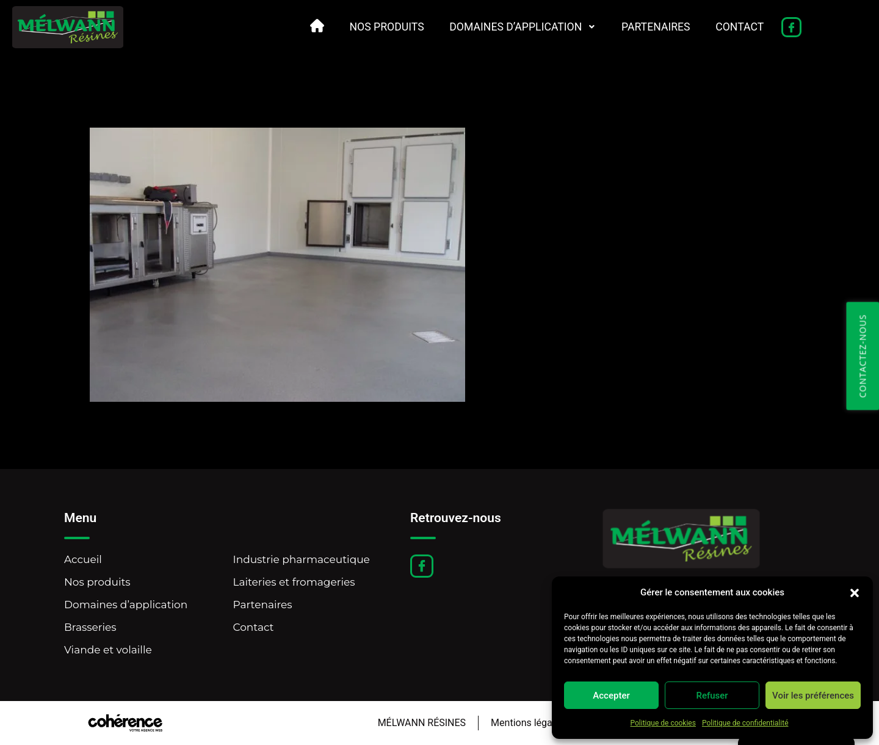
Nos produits (380, 26)
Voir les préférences (813, 695)
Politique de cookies (663, 723)
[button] (854, 592)
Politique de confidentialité (745, 723)
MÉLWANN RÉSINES (419, 723)
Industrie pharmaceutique (301, 559)
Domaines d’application (518, 26)
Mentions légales (526, 723)
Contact (739, 26)
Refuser (712, 695)
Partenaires (654, 26)
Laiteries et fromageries (294, 582)
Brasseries (90, 627)
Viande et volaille (108, 650)
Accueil (83, 559)
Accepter (611, 695)
